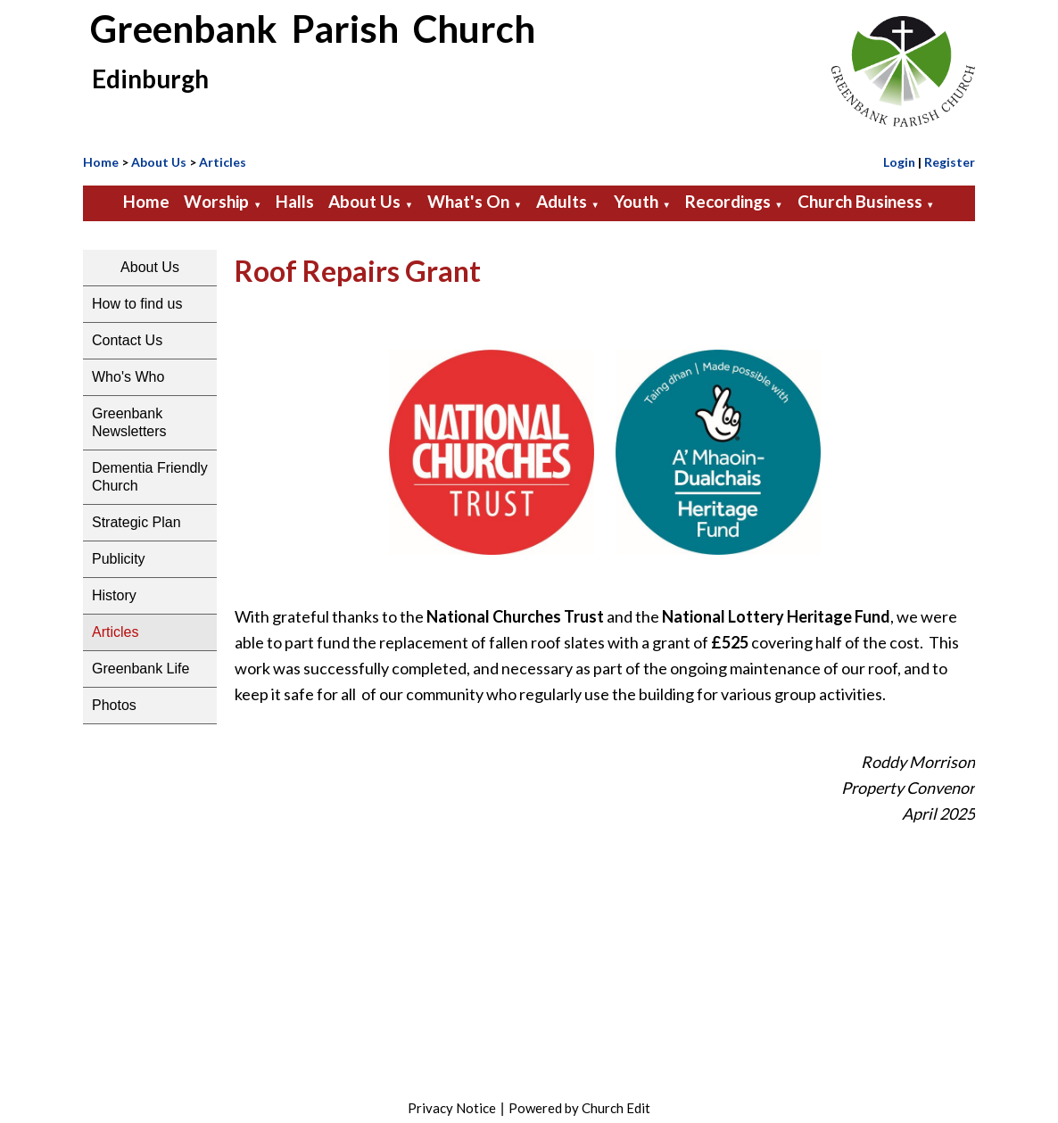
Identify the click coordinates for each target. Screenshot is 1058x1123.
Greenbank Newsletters (129, 422)
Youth (636, 201)
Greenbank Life (140, 668)
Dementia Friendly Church (150, 476)
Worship (216, 201)
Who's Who (128, 376)
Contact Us (127, 340)
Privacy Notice (452, 1108)
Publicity (118, 558)
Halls (295, 201)
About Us (158, 161)
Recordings (728, 201)
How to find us (137, 303)
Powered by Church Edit (579, 1108)
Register (949, 161)
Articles (222, 161)
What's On (468, 201)
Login (899, 161)
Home (101, 161)
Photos (114, 705)
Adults (561, 201)
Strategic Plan (136, 522)
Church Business (860, 201)
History (114, 595)
